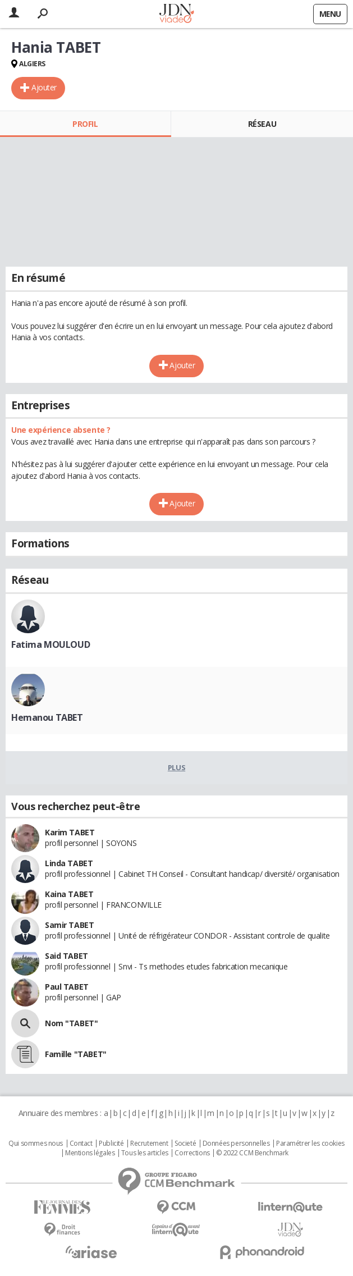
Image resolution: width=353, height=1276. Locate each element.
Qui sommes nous (35, 1143)
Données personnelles (236, 1143)
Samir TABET (69, 925)
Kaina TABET (69, 894)
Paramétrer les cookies (310, 1143)
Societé (185, 1143)
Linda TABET (69, 863)
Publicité (111, 1143)
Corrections (192, 1153)
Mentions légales (89, 1153)
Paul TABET (67, 986)
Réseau (262, 123)
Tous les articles (144, 1153)
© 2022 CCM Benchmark (252, 1153)
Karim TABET (69, 832)
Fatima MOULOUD (50, 644)
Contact (81, 1143)
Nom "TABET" (71, 1023)
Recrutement (149, 1143)
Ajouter (44, 87)
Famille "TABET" (76, 1054)
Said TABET (66, 955)
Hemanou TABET (47, 717)
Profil (85, 123)
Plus (176, 767)
